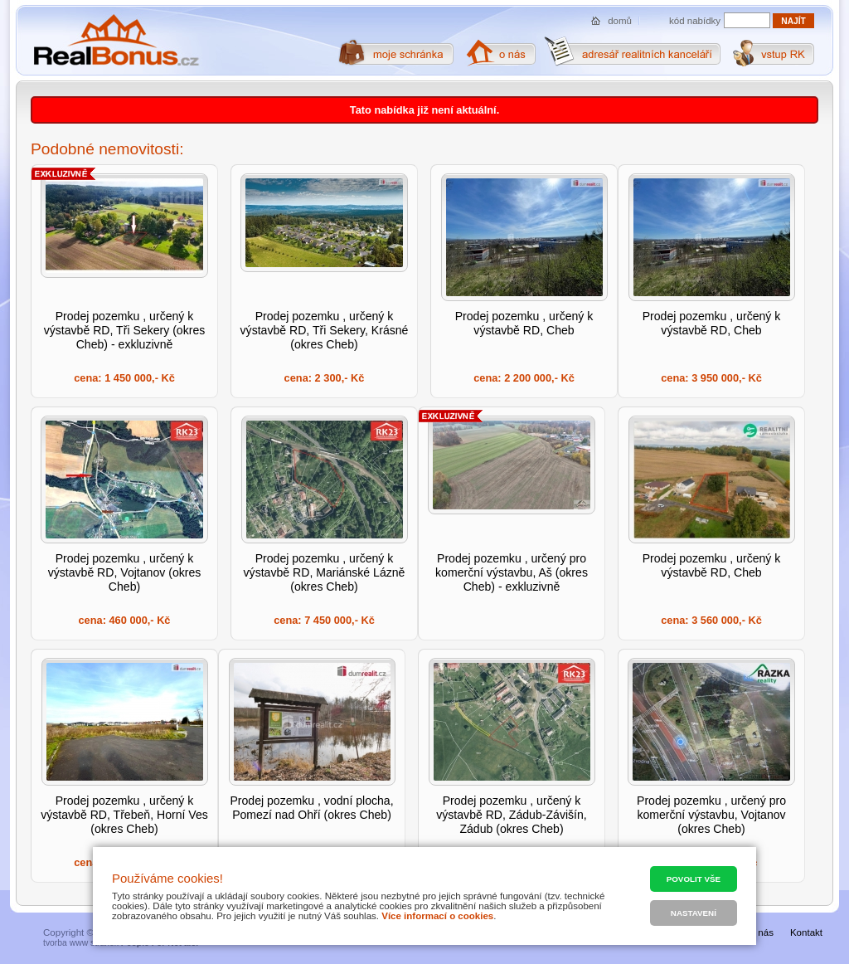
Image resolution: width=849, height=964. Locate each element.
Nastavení (693, 913)
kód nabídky (694, 21)
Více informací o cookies (437, 916)
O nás (761, 932)
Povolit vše (693, 879)
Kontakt (806, 932)
